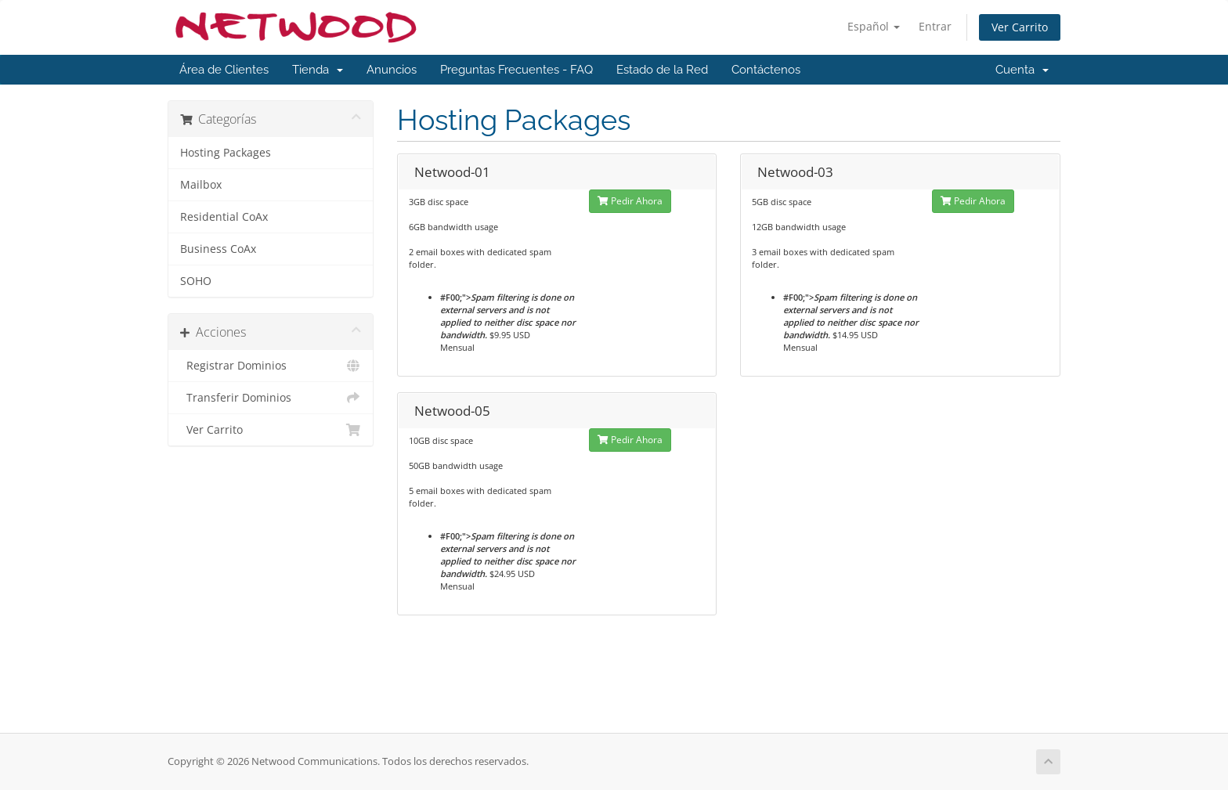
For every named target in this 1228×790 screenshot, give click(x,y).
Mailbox (201, 185)
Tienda (317, 70)
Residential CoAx (224, 217)
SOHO (195, 281)
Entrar (935, 26)
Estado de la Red (662, 70)
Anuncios (392, 70)
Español (873, 26)
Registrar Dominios (270, 365)
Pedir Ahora (630, 200)
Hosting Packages (225, 153)
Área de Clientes (224, 70)
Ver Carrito (1019, 27)
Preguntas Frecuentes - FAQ (516, 70)
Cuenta (1022, 70)
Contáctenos (765, 70)
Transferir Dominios (270, 397)
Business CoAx (218, 249)
